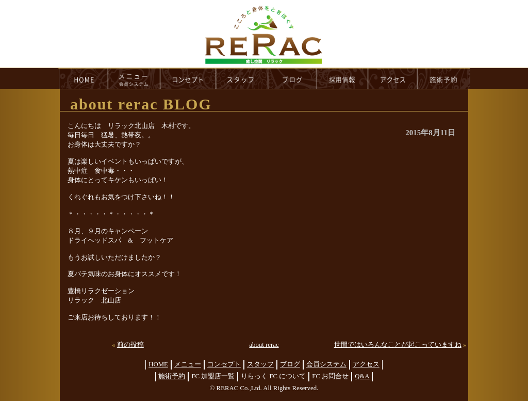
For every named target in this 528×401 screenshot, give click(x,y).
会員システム (326, 364)
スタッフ (260, 364)
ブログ (290, 364)
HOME (83, 78)
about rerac (263, 344)
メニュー (187, 364)
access (393, 78)
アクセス (366, 364)
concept (188, 78)
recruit (342, 78)
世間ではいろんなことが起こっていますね (397, 344)
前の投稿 (130, 344)
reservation (444, 78)
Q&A (362, 376)
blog (292, 78)
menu (134, 78)
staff (242, 78)
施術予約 (171, 376)
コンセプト (224, 364)
